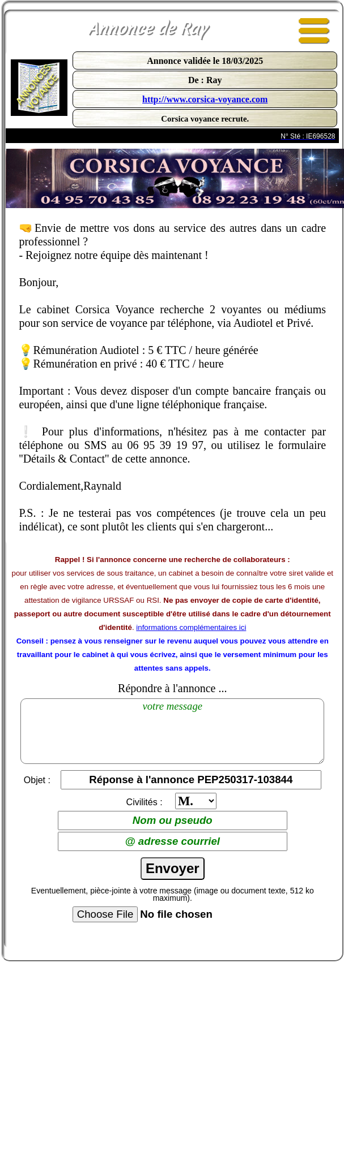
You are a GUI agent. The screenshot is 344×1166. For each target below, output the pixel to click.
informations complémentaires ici (191, 627)
